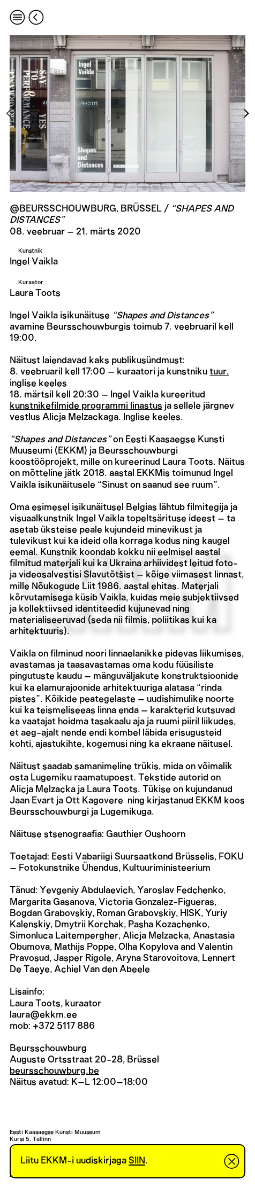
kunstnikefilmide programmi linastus (86, 406)
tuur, (219, 372)
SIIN (137, 1161)
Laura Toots (35, 293)
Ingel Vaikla (34, 262)
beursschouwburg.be (54, 1071)
